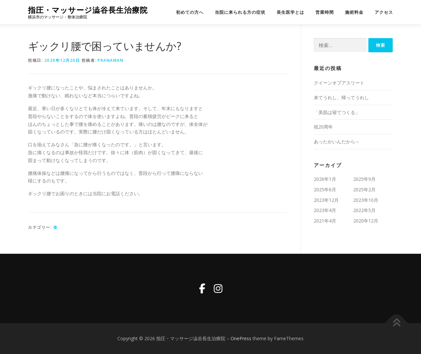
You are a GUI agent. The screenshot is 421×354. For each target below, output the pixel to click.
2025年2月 (364, 189)
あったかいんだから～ (337, 141)
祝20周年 (323, 127)
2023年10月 (365, 200)
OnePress (241, 338)
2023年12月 (326, 200)
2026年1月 (325, 179)
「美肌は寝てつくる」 (337, 112)
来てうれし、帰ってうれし (341, 97)
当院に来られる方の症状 (240, 12)
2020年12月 (365, 221)
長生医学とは (290, 12)
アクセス (384, 12)
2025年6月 (325, 189)
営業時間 (324, 12)
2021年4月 (325, 221)
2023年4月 (325, 210)
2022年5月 (364, 210)
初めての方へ (190, 12)
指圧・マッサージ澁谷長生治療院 (88, 10)
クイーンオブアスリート (339, 83)
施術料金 (354, 12)
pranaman (110, 60)
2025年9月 (364, 179)
